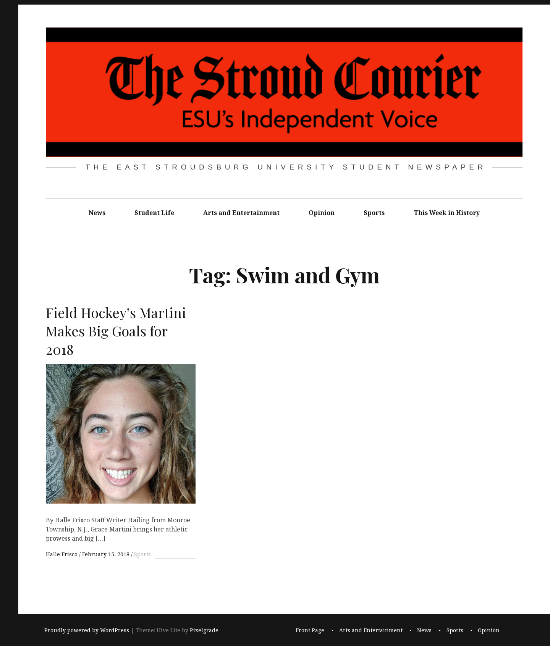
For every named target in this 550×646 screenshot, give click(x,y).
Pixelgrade (204, 630)
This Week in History (447, 212)
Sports (374, 212)
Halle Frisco (62, 554)
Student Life (154, 212)
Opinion (322, 212)
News (97, 212)
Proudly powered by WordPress (86, 630)
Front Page (310, 630)
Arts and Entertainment (241, 212)
